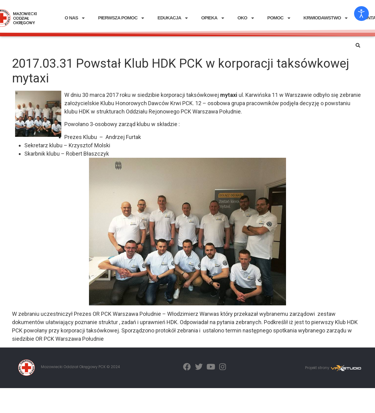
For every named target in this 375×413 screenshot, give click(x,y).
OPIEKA (213, 18)
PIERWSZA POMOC (121, 18)
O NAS (75, 18)
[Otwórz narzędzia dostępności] (361, 13)
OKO (246, 18)
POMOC (279, 18)
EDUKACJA (173, 18)
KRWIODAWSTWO (326, 18)
